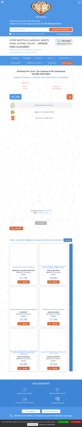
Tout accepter (63, 422)
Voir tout (68, 240)
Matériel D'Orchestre (23, 77)
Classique (15, 58)
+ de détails (41, 223)
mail (70, 416)
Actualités (52, 63)
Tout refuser (76, 422)
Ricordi (25, 89)
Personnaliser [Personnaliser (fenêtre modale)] (32, 424)
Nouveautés (16, 63)
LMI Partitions (41, 17)
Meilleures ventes (34, 63)
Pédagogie (27, 58)
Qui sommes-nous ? (51, 411)
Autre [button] (51, 58)
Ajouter (69, 97)
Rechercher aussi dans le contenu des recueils (28, 34)
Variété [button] (39, 58)
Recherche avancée (64, 34)
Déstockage (67, 63)
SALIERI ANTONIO (41, 74)
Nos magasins (31, 411)
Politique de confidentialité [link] (47, 424)
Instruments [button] (65, 58)
